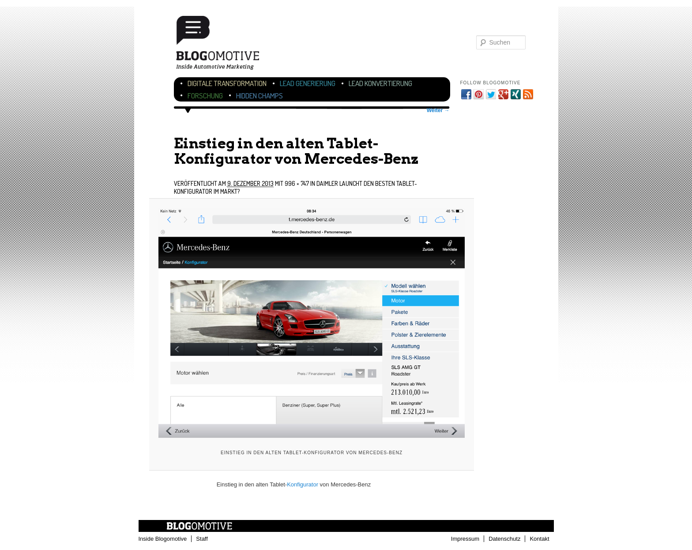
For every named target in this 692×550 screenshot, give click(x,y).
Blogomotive (223, 45)
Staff (202, 538)
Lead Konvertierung (380, 83)
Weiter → (438, 110)
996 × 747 (297, 183)
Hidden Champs (259, 95)
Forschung (205, 95)
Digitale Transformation (227, 83)
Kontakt (539, 538)
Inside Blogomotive (163, 538)
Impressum (465, 538)
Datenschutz (504, 538)
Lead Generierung (307, 83)
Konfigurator (302, 484)
